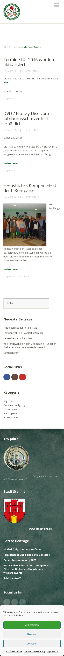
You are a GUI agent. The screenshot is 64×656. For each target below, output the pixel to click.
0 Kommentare (30, 70)
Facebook (6, 377)
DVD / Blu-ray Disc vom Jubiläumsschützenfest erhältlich (26, 118)
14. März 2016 (11, 70)
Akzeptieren (32, 624)
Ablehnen (32, 634)
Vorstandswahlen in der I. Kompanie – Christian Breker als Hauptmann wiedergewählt (26, 569)
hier (5, 82)
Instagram (14, 377)
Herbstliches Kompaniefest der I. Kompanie (29, 187)
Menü (56, 5)
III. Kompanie (10, 417)
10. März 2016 (11, 196)
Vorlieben (32, 643)
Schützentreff (11, 352)
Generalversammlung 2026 (18, 338)
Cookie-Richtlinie (14, 651)
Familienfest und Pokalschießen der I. (24, 333)
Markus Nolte (32, 47)
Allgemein (10, 98)
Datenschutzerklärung (34, 651)
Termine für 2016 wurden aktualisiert (28, 62)
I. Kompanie (26, 276)
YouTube (22, 377)
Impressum (52, 651)
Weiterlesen (10, 163)
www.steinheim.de (40, 528)
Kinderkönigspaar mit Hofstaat (20, 327)
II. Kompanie (10, 413)
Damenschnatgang (14, 405)
